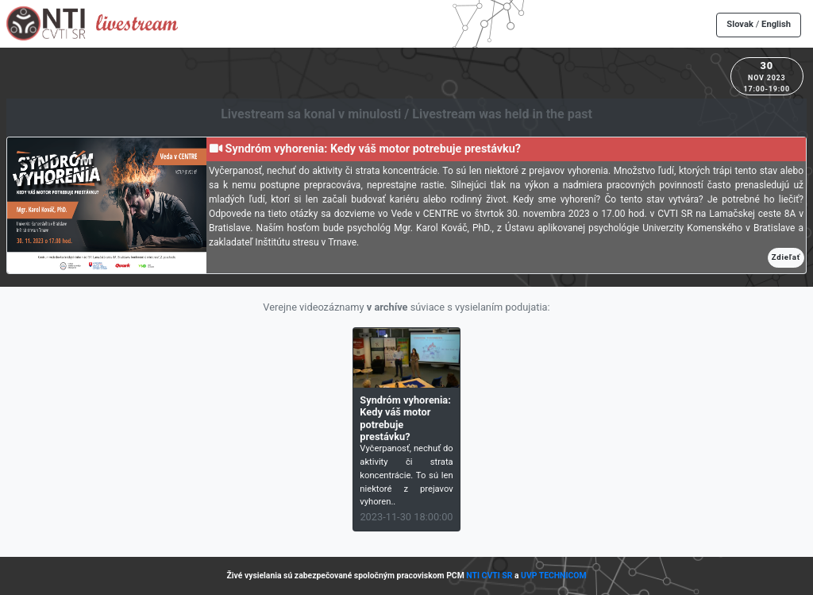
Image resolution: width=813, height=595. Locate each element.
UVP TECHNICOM (554, 575)
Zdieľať (786, 257)
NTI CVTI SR (489, 575)
